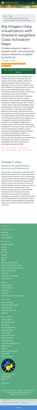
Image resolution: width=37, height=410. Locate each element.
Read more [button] (24, 402)
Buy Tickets (4, 232)
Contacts (4, 348)
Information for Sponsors (8, 310)
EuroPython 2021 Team (8, 335)
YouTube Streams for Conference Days (12, 296)
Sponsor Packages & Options (9, 305)
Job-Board (4, 293)
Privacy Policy (5, 354)
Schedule (4, 249)
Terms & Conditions (7, 356)
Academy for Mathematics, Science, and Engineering (15, 167)
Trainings (4, 257)
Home (5, 16)
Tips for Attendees (6, 237)
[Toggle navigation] (33, 2)
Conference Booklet (7, 244)
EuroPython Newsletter (8, 322)
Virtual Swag (5, 290)
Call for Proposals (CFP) (8, 270)
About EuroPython (6, 320)
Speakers (4, 255)
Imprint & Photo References (9, 351)
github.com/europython (18, 394)
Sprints (3, 260)
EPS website (5, 383)
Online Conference (6, 285)
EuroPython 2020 (6, 346)
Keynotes (4, 247)
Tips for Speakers (6, 278)
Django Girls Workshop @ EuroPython (12, 268)
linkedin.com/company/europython (18, 392)
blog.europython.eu (8, 390)
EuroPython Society (7, 340)
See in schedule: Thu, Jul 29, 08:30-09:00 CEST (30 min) (18, 71)
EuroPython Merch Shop (8, 327)
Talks (10, 16)
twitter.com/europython (27, 390)
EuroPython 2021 (10, 2)
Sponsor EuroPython (7, 302)
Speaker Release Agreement (9, 276)
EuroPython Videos (6, 330)
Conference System (7, 288)
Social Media (5, 325)
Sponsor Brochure (6, 308)
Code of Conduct (6, 333)
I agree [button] (18, 407)
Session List (5, 252)
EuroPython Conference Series (10, 343)
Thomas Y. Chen (8, 61)
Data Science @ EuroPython (9, 263)
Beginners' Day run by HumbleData (11, 265)
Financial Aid (5, 235)
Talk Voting (4, 273)
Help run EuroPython (7, 338)
